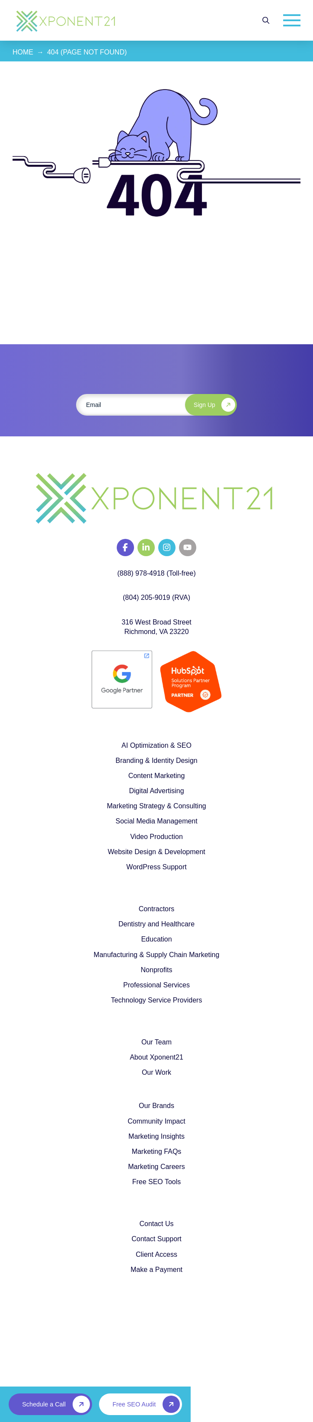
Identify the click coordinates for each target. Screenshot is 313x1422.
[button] (265, 20)
